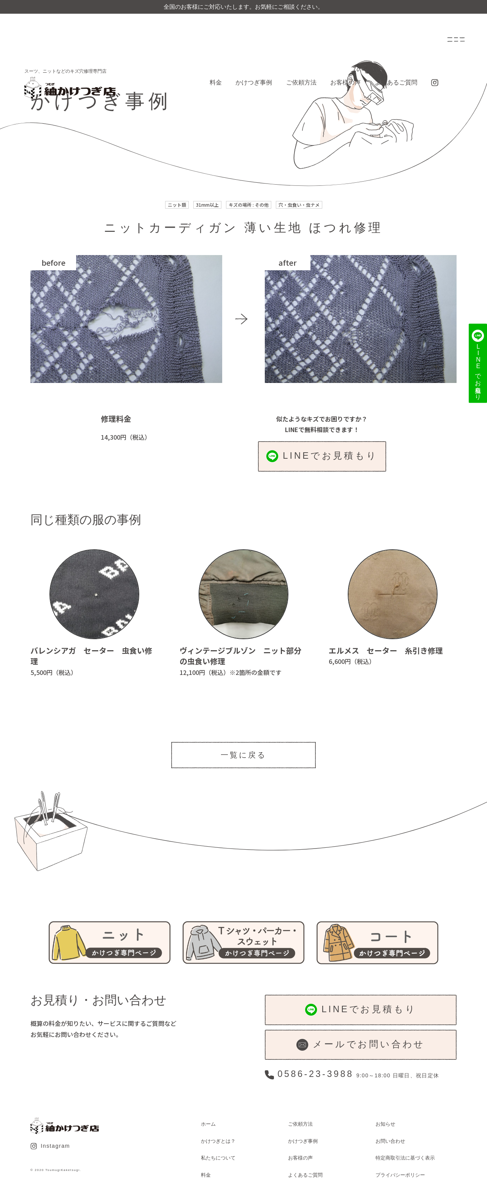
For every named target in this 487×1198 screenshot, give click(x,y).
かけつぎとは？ (218, 1141)
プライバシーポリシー (400, 1175)
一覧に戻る (243, 755)
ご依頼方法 (301, 82)
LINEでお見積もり (322, 456)
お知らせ (385, 1124)
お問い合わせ (390, 1141)
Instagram (50, 1146)
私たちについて (218, 1158)
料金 (216, 82)
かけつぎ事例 (254, 82)
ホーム (208, 1124)
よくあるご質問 (396, 82)
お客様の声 (345, 82)
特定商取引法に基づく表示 (405, 1158)
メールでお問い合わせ (360, 1045)
